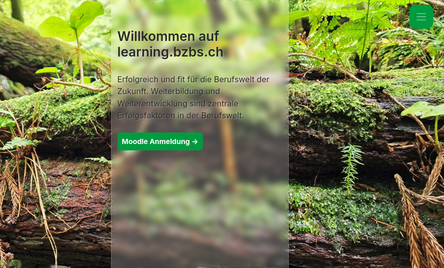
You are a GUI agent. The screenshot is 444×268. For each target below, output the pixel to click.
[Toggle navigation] (421, 17)
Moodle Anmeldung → (160, 141)
